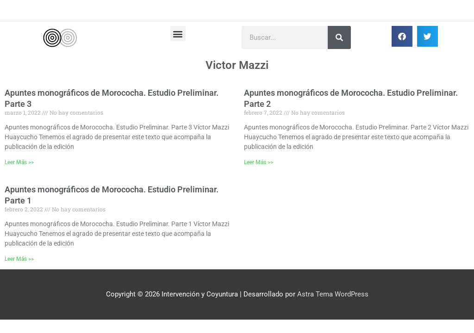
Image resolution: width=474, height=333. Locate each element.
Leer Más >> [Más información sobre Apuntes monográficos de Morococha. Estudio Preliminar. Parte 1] (19, 259)
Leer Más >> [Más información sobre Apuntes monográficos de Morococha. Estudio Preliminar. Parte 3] (19, 162)
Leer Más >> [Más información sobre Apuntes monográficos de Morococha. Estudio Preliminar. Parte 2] (258, 162)
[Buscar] (339, 37)
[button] (178, 33)
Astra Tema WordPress (332, 294)
